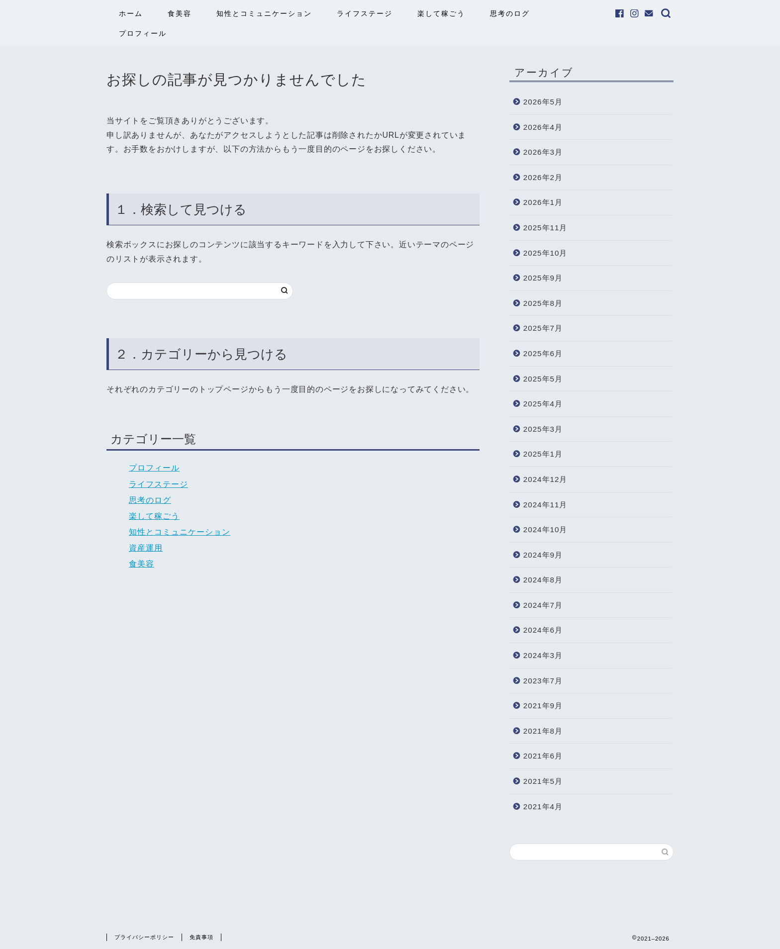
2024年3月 (543, 655)
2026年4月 (543, 127)
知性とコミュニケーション (264, 13)
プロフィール (143, 33)
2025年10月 (545, 253)
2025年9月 (543, 278)
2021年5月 (543, 781)
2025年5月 (543, 379)
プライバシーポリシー (144, 937)
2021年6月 (543, 756)
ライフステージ (364, 13)
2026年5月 (543, 101)
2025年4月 (543, 403)
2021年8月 (543, 731)
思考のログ (510, 13)
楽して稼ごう (441, 13)
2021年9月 (543, 705)
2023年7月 (543, 680)
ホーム (131, 13)
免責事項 (201, 937)
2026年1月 (543, 202)
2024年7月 (543, 605)
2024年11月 (545, 504)
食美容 (180, 13)
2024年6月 (543, 630)
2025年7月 (543, 328)
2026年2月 (543, 177)
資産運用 (146, 548)
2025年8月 (543, 303)
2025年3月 (543, 429)
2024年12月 (545, 479)
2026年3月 (543, 152)
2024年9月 (543, 555)
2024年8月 (543, 579)
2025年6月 (543, 353)
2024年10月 (545, 529)
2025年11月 (545, 227)
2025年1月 (543, 454)
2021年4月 (543, 806)
